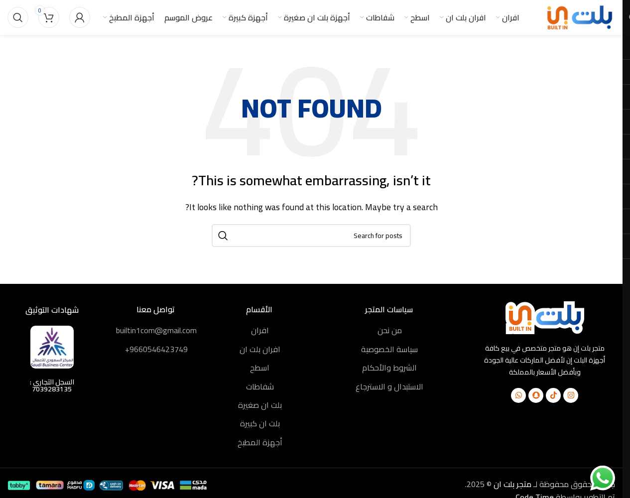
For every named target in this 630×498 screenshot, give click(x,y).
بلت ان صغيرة (260, 404)
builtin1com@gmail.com (156, 330)
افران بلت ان (260, 349)
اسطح (259, 367)
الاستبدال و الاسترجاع (389, 386)
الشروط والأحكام (389, 367)
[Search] (17, 17)
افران (260, 330)
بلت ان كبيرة (260, 423)
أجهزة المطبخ (260, 442)
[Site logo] (580, 16)
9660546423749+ (156, 349)
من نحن (390, 330)
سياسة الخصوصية (389, 349)
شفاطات (260, 386)
